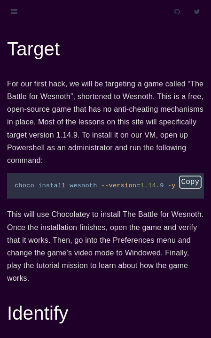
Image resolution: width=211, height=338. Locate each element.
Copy (190, 182)
